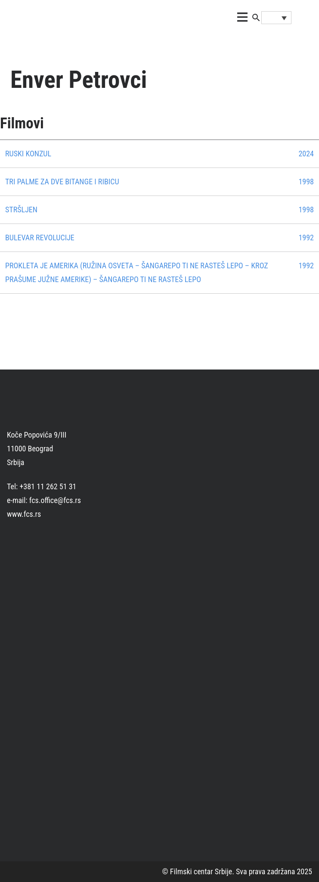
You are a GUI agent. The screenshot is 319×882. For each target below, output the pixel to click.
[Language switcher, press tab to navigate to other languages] (276, 17)
